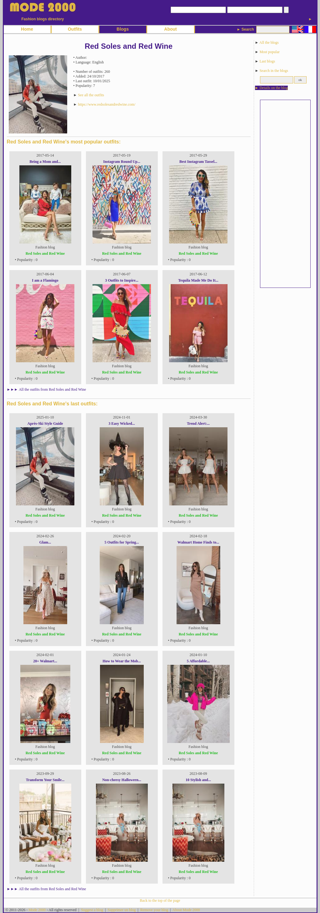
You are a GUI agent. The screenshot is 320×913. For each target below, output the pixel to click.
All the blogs (269, 42)
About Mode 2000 (186, 910)
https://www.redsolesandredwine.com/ (106, 104)
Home (27, 29)
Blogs (123, 29)
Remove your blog (154, 910)
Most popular (269, 52)
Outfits (75, 29)
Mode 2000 (37, 910)
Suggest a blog (92, 910)
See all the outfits (91, 95)
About (170, 29)
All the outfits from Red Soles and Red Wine (52, 389)
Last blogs (267, 61)
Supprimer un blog (122, 910)
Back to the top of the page (160, 900)
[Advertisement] (285, 194)
